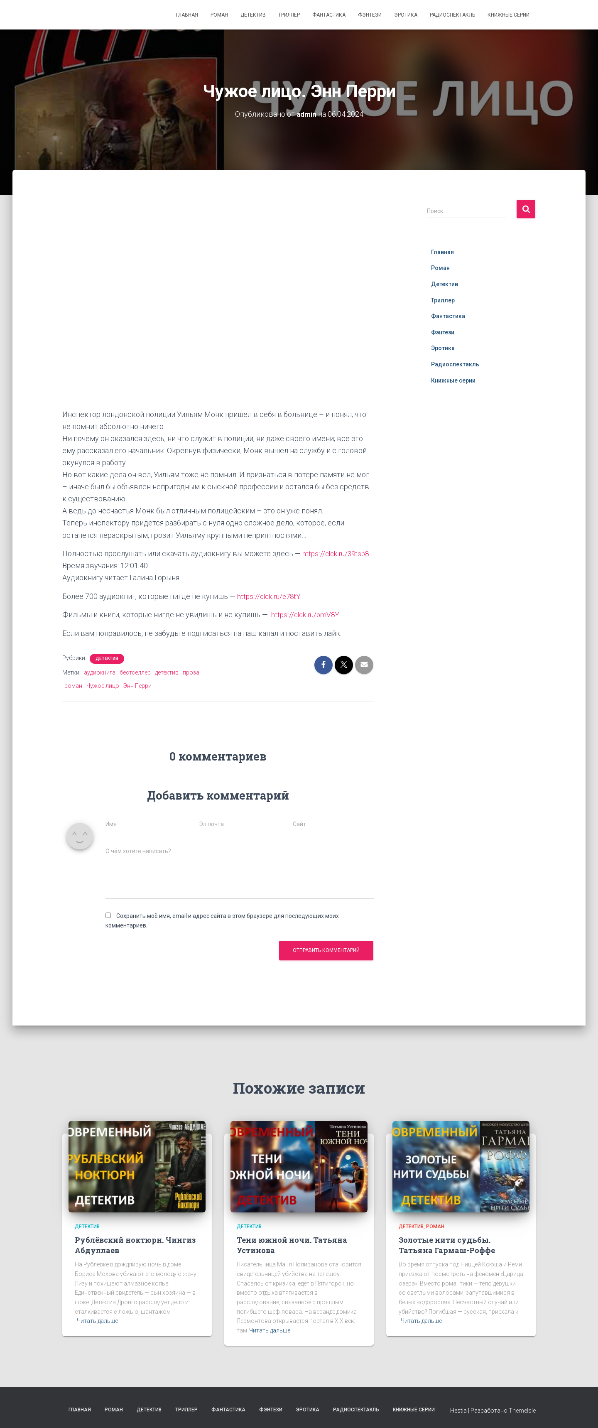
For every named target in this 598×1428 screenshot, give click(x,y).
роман (73, 685)
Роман (219, 15)
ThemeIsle (522, 1409)
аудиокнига (99, 671)
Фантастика (329, 15)
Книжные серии (508, 15)
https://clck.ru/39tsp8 (337, 553)
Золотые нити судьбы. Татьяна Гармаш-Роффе (447, 1244)
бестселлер (135, 671)
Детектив (253, 15)
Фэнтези (370, 15)
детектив (167, 671)
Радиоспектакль (452, 15)
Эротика (405, 15)
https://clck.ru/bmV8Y (306, 614)
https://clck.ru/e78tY (270, 595)
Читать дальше (97, 1320)
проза (191, 671)
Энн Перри (137, 685)
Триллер (289, 15)
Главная (187, 15)
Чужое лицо (102, 685)
